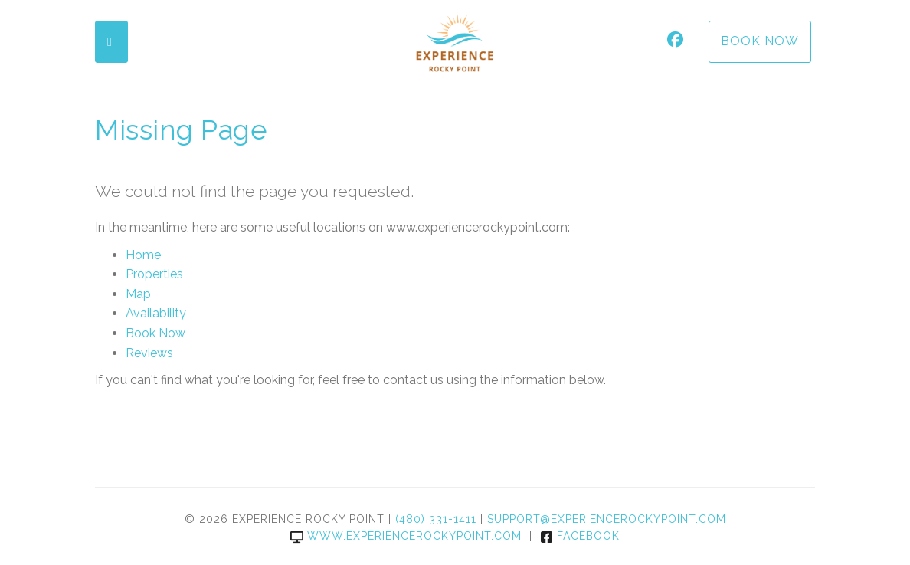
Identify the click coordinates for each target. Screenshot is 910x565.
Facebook (580, 536)
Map (138, 294)
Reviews (149, 353)
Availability (156, 313)
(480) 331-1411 (435, 519)
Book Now (760, 41)
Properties (154, 274)
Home (143, 255)
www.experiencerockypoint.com (406, 536)
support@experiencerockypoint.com (606, 519)
